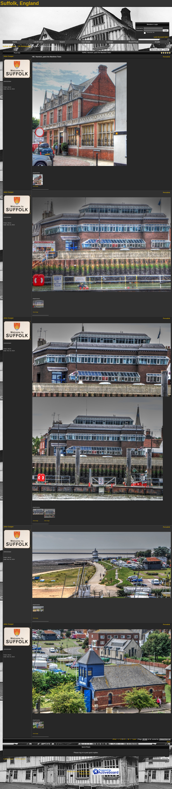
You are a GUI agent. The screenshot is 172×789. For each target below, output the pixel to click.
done (168, 742)
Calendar (109, 42)
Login (165, 30)
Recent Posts (133, 42)
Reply (166, 49)
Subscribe (165, 758)
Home (15, 42)
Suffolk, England (9, 46)
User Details (86, 42)
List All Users (38, 42)
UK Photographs (24, 46)
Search (62, 42)
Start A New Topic (156, 49)
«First (114, 739)
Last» (135, 739)
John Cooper (9, 56)
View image (35, 186)
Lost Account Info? (161, 37)
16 (128, 739)
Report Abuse (85, 774)
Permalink (166, 57)
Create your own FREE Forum (78, 771)
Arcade (157, 42)
